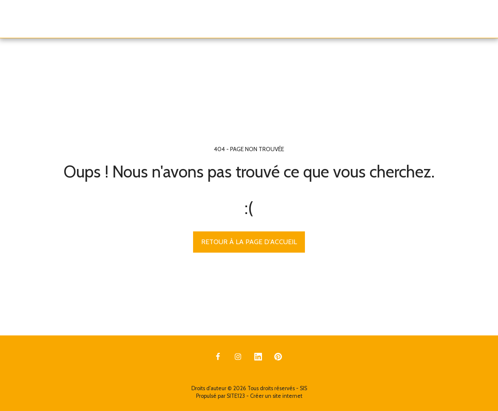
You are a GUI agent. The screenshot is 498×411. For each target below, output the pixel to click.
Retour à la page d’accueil (249, 242)
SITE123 (236, 396)
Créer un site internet (276, 396)
